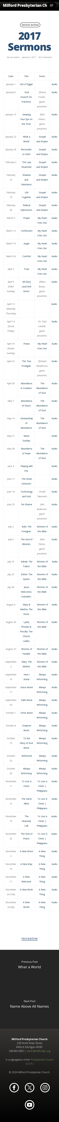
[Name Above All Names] (29, 1009)
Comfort (26, 256)
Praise (26, 343)
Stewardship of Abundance (26, 423)
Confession (26, 230)
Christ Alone (26, 712)
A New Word (26, 851)
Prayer (26, 217)
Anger (27, 243)
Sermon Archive (30, 24)
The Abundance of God (42, 388)
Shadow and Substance (26, 179)
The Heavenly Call (26, 821)
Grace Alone (26, 687)
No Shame (26, 504)
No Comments (45, 57)
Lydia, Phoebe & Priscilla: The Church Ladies (26, 631)
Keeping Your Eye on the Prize (26, 119)
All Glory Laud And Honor (26, 286)
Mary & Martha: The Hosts (26, 609)
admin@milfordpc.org (38, 1051)
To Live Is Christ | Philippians (42, 786)
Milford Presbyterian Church (29, 5)
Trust (26, 269)
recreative (15, 57)
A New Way (26, 864)
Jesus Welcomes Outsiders (26, 592)
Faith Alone (26, 700)
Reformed (27, 755)
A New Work (26, 889)
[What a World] (29, 969)
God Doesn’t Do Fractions (26, 97)
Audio (54, 84)
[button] (51, 5)
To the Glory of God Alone (26, 743)
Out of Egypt (26, 84)
